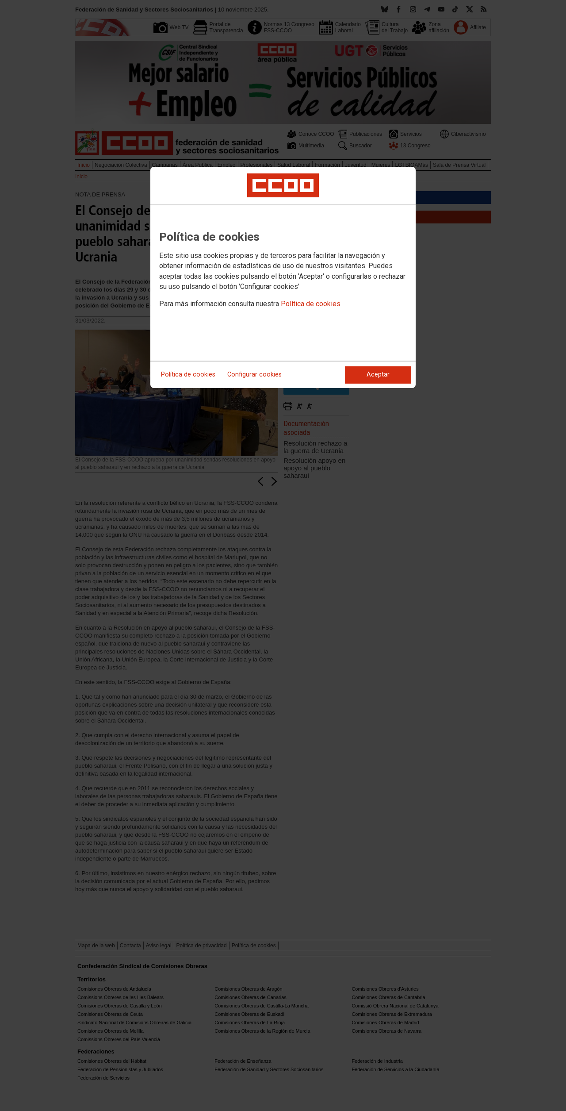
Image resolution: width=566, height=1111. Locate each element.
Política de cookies (310, 304)
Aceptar (378, 374)
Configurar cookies (254, 374)
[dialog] (283, 277)
